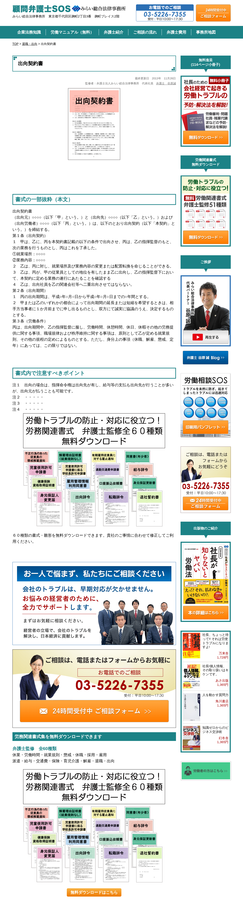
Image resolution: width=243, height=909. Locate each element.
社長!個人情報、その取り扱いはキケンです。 (215, 670)
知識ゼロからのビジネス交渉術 (215, 730)
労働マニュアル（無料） (72, 32)
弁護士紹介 (113, 32)
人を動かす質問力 (215, 695)
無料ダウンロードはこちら (94, 892)
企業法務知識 (29, 32)
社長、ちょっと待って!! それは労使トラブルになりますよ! (215, 641)
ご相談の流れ (145, 32)
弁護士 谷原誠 (166, 83)
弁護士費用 (176, 32)
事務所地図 (206, 32)
